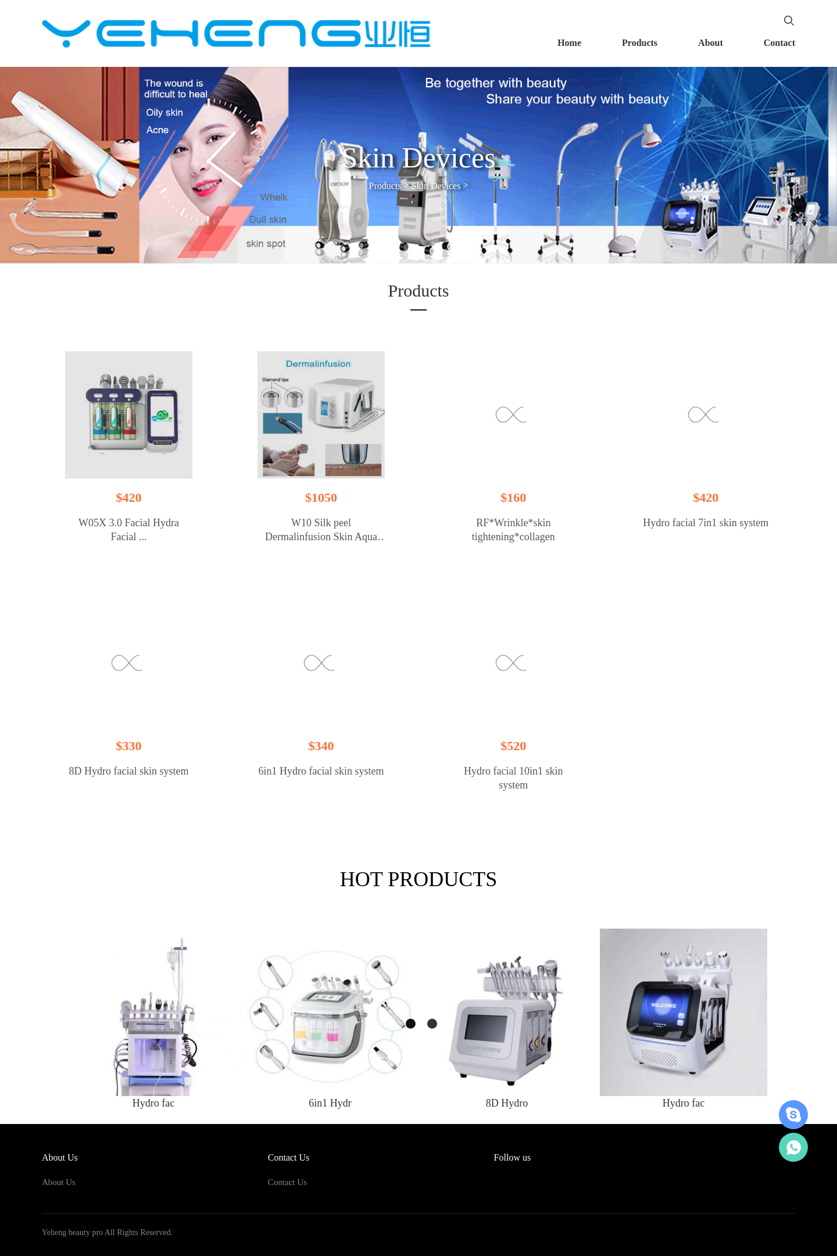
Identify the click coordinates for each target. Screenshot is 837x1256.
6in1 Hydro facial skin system (321, 771)
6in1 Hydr (330, 1103)
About (710, 43)
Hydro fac (153, 1103)
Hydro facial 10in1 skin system (513, 778)
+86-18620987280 (793, 1147)
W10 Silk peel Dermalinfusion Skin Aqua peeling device (321, 530)
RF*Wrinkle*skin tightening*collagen (513, 530)
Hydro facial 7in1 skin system (705, 523)
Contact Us (287, 1182)
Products (639, 43)
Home (569, 43)
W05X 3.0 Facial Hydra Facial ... (128, 530)
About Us (59, 1182)
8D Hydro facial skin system (129, 771)
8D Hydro (507, 1103)
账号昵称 (793, 1114)
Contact (779, 43)
